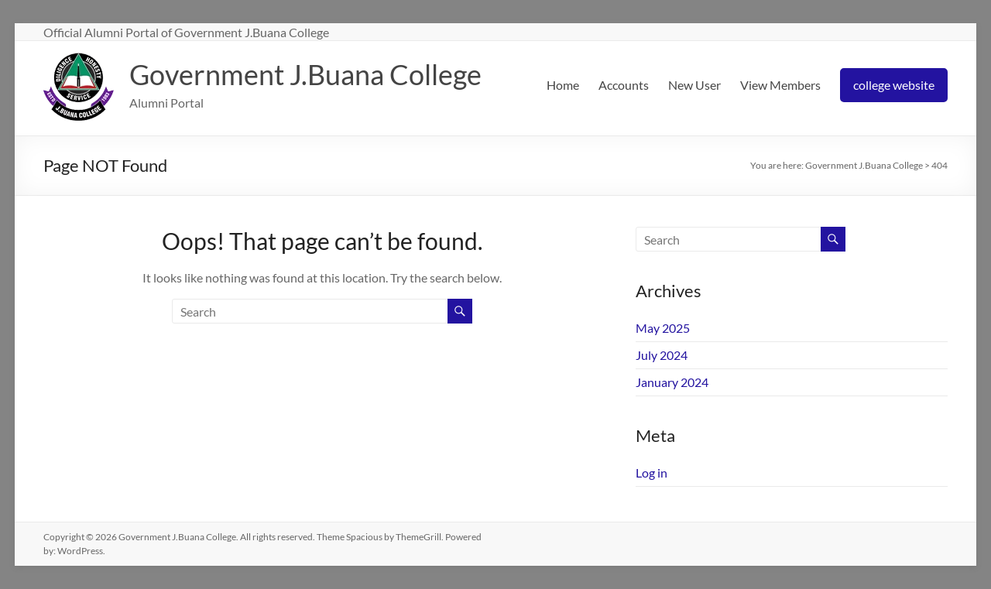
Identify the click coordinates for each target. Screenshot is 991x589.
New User (694, 84)
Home (563, 84)
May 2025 (663, 327)
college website (893, 84)
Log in (651, 472)
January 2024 (672, 382)
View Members (780, 84)
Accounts (623, 84)
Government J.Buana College (305, 74)
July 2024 (662, 355)
